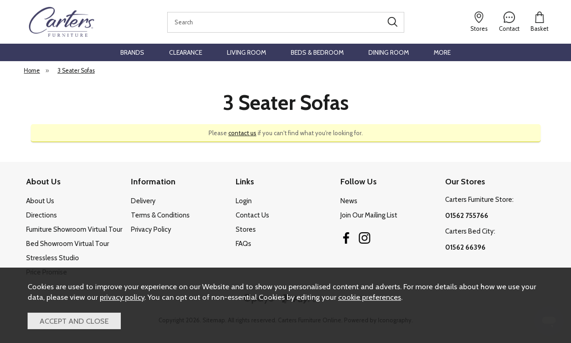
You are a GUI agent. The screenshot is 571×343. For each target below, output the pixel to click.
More (442, 52)
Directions (41, 215)
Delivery (143, 201)
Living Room (246, 52)
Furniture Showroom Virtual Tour (74, 229)
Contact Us (252, 215)
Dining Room (388, 52)
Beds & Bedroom (317, 52)
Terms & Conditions (160, 215)
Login (244, 201)
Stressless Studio (52, 258)
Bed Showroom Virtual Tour (67, 244)
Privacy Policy (151, 229)
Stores (246, 229)
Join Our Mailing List (368, 215)
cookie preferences (369, 297)
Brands (132, 52)
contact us (242, 133)
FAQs (243, 244)
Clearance (185, 52)
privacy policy (122, 297)
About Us (40, 201)
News (348, 201)
